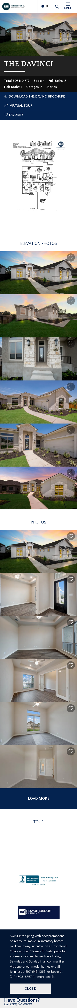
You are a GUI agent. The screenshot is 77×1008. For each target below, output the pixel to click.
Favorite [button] (16, 115)
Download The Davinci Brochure (37, 96)
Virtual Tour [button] (18, 106)
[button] (71, 257)
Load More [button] (38, 799)
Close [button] (30, 988)
